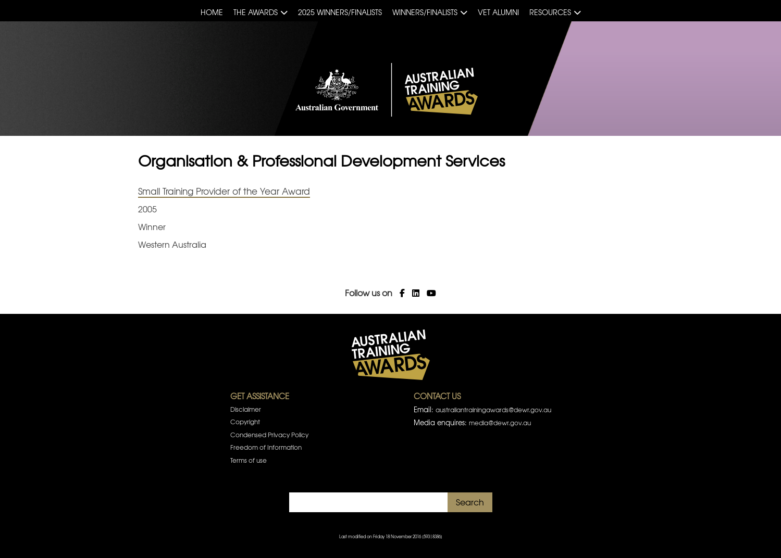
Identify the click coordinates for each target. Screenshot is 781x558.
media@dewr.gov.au (500, 422)
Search (470, 502)
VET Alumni (498, 12)
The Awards (255, 12)
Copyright (245, 421)
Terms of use (248, 460)
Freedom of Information (266, 447)
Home (212, 12)
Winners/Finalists (424, 12)
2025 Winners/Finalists (340, 12)
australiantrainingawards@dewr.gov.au (493, 409)
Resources (550, 12)
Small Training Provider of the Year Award (224, 190)
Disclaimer (245, 409)
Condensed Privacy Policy (269, 434)
